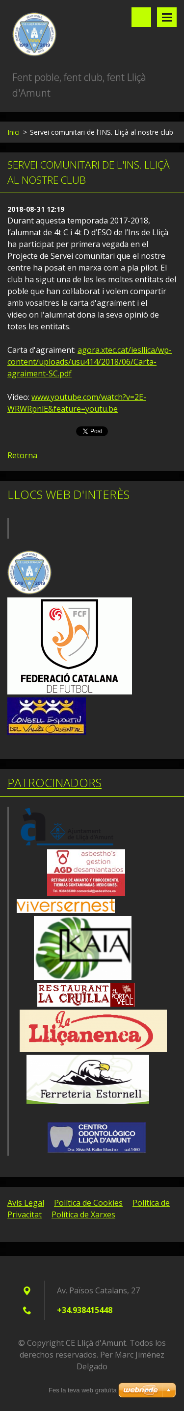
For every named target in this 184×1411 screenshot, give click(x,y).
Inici (13, 132)
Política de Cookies (88, 1202)
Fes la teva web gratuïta (83, 1390)
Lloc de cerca (141, 17)
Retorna (22, 455)
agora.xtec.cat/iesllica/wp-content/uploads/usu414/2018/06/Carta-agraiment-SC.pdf (89, 362)
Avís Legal (25, 1202)
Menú (167, 17)
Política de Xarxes (83, 1214)
